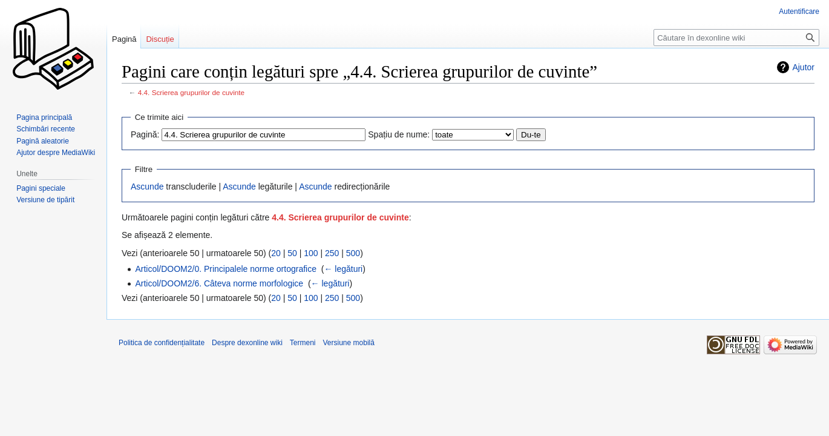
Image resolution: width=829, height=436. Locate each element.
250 (332, 253)
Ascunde (147, 186)
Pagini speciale (40, 188)
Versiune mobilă (349, 343)
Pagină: (145, 134)
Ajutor (803, 67)
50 (292, 253)
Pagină (124, 39)
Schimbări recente (45, 129)
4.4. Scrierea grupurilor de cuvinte (191, 92)
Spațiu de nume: (399, 134)
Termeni (303, 343)
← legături (343, 269)
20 (276, 253)
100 (311, 253)
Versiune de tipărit (45, 200)
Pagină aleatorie (42, 141)
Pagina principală (44, 117)
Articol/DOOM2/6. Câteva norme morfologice (219, 283)
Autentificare (799, 11)
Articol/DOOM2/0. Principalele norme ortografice (225, 269)
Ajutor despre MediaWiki (55, 152)
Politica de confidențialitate (162, 343)
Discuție (160, 39)
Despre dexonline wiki (247, 343)
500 (353, 253)
